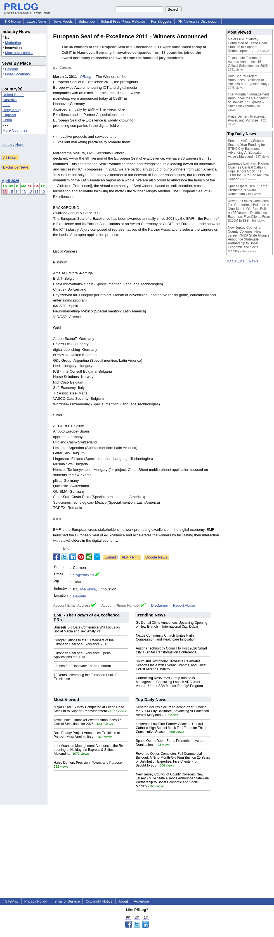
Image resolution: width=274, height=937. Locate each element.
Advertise (141, 901)
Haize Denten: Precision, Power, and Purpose (88, 763)
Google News (156, 557)
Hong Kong (12, 110)
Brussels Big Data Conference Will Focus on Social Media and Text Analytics (87, 629)
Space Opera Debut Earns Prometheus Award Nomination (247, 190)
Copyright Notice (99, 901)
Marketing (13, 43)
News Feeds (63, 21)
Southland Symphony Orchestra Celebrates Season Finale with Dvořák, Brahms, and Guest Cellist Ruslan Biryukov (171, 665)
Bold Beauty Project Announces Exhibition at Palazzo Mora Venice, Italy (87, 735)
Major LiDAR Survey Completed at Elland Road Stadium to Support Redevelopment (89, 709)
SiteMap (11, 901)
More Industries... (19, 53)
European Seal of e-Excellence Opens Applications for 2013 (82, 655)
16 (5, 192)
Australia (10, 100)
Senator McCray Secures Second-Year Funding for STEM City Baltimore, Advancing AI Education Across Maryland (172, 711)
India (6, 105)
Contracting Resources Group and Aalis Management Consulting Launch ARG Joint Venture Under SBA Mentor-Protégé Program (169, 682)
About (123, 901)
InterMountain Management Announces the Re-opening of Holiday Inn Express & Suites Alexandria (89, 750)
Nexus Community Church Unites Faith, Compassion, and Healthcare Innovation (165, 637)
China (7, 120)
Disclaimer (159, 605)
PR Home (13, 21)
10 (43, 192)
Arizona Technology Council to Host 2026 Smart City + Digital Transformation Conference (171, 650)
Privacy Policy (35, 901)
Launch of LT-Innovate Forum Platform (82, 666)
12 (30, 192)
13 (24, 192)
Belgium (11, 69)
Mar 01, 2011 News (242, 261)
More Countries (15, 130)
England (9, 115)
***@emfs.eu (83, 575)
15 (11, 192)
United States (13, 95)
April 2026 (10, 181)
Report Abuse (184, 605)
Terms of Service (66, 901)
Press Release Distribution (27, 11)
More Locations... (19, 74)
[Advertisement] (182, 115)
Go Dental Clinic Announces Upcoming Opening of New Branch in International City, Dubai (171, 624)
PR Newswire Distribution (198, 21)
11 (36, 192)
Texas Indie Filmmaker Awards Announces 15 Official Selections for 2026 (87, 722)
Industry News (12, 144)
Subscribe (87, 21)
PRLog (85, 76)
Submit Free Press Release (123, 21)
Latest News (37, 21)
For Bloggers (161, 21)
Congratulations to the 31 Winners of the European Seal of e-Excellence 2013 (84, 642)
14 (17, 192)
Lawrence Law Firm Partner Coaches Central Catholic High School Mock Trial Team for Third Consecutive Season (171, 728)
